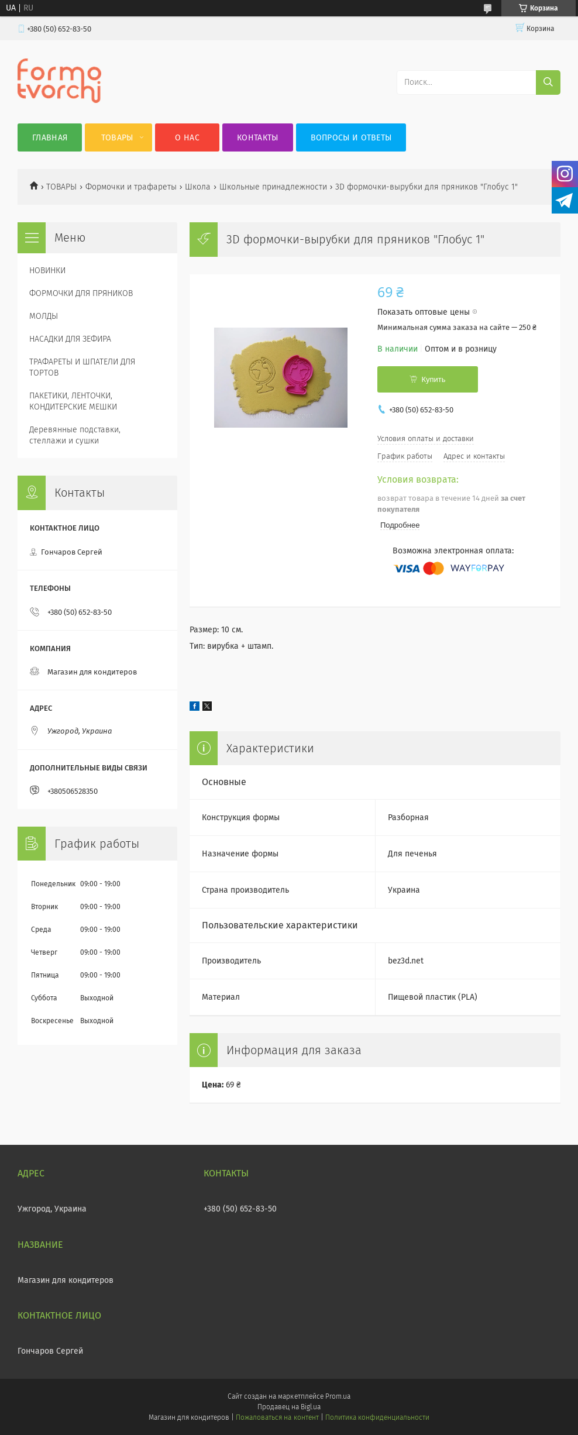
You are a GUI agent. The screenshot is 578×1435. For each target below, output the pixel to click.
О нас (187, 138)
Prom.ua (337, 1396)
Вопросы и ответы (351, 138)
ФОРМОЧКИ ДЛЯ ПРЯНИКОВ (81, 293)
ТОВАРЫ (61, 187)
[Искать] (548, 82)
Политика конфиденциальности (377, 1417)
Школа (198, 187)
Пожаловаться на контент (277, 1417)
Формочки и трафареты (131, 187)
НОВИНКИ (47, 271)
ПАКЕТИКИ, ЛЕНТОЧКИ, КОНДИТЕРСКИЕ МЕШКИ (73, 401)
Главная (49, 138)
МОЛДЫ (43, 316)
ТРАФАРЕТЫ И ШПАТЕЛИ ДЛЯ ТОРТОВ (82, 367)
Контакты (257, 138)
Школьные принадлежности (273, 187)
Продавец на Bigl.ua (289, 1407)
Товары (117, 138)
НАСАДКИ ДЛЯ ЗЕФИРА (70, 339)
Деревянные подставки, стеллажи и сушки (75, 435)
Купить (433, 379)
